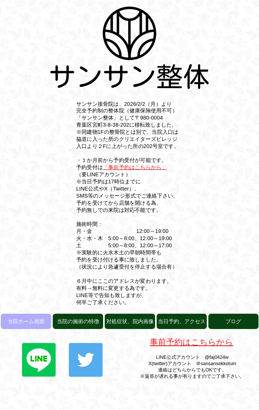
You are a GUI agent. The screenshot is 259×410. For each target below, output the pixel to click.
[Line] (39, 360)
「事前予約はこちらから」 (135, 167)
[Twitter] (86, 360)
